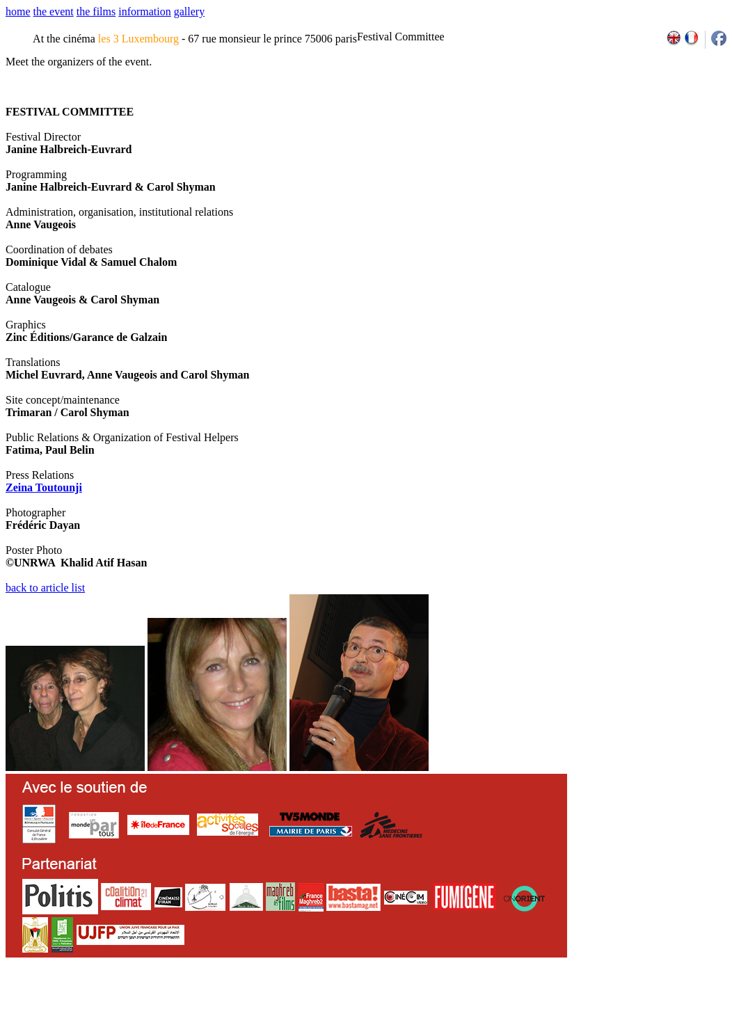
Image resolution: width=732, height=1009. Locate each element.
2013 (625, 1004)
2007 (534, 1004)
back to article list (45, 588)
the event (53, 11)
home (18, 11)
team (251, 1004)
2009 (564, 1004)
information (144, 11)
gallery (189, 11)
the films (96, 11)
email (113, 1004)
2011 (594, 1004)
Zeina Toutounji (44, 487)
